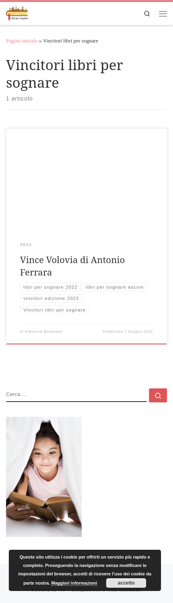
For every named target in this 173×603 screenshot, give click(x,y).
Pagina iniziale (22, 41)
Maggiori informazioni (74, 583)
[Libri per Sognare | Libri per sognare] (17, 12)
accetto (126, 583)
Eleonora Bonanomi (43, 332)
